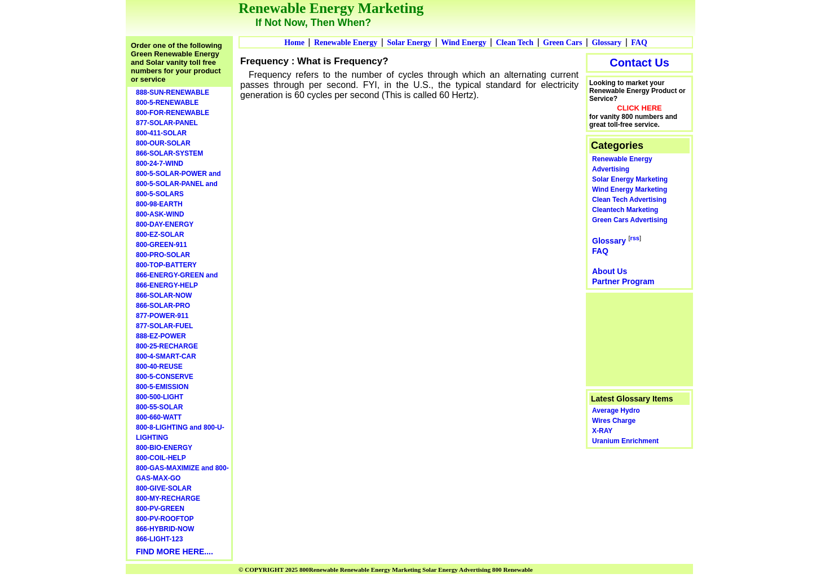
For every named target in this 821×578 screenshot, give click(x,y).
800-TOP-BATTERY (166, 265)
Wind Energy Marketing (629, 189)
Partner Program (623, 281)
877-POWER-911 (162, 316)
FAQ (639, 42)
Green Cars (562, 42)
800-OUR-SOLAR (163, 143)
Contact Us (639, 62)
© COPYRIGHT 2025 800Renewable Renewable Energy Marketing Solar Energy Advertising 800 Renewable (386, 569)
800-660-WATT (159, 417)
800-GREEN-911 (161, 245)
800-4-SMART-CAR (166, 356)
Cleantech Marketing (625, 210)
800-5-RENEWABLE (167, 103)
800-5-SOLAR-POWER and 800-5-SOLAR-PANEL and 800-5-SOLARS (178, 184)
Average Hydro (616, 410)
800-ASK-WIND (160, 214)
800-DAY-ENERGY (164, 224)
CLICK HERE (639, 108)
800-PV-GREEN (160, 509)
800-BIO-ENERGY (164, 448)
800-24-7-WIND (159, 163)
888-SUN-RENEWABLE (172, 92)
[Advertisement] (640, 338)
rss (634, 238)
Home (294, 42)
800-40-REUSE (159, 366)
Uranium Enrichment (625, 441)
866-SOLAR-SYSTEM (169, 153)
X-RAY (602, 431)
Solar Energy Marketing (630, 179)
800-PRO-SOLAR (163, 255)
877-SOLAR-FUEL (164, 326)
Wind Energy (463, 42)
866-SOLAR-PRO (163, 306)
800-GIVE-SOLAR (164, 488)
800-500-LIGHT (159, 397)
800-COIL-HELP (161, 458)
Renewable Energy (345, 42)
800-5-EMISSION (162, 387)
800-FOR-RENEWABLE (172, 113)
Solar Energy (409, 42)
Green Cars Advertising (630, 220)
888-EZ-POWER (161, 336)
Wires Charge (613, 421)
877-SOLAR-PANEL (167, 123)
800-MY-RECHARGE (168, 498)
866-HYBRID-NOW (165, 529)
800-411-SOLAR (161, 133)
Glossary (606, 42)
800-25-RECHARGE (167, 346)
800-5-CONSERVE (164, 377)
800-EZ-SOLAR (160, 235)
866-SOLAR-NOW (164, 295)
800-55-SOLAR (159, 407)
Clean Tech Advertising (629, 200)
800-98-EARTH (159, 204)
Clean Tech (514, 42)
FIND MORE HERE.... (174, 551)
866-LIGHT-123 (159, 539)
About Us (609, 271)
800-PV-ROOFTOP (164, 519)
